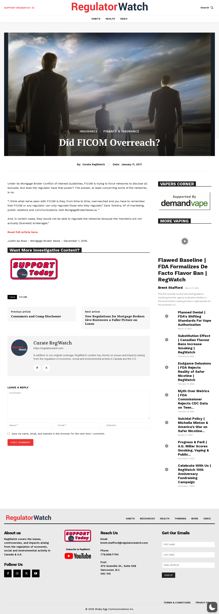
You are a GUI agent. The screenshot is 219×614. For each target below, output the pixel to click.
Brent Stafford (170, 287)
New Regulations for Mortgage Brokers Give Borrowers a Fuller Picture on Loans (115, 320)
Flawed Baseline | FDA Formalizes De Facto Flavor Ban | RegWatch (183, 270)
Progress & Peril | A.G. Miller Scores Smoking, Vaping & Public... (193, 448)
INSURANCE (89, 131)
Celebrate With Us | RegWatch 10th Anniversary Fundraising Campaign (194, 473)
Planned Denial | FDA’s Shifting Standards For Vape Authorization (194, 318)
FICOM (23, 297)
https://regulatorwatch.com (48, 348)
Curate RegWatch (93, 164)
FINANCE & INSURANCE (121, 131)
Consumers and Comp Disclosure (36, 316)
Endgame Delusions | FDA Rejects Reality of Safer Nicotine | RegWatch (194, 371)
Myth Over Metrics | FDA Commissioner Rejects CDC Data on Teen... (193, 399)
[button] (208, 7)
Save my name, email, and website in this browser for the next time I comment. (58, 433)
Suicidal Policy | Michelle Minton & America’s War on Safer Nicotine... (193, 424)
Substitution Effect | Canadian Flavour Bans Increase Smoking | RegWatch (194, 344)
